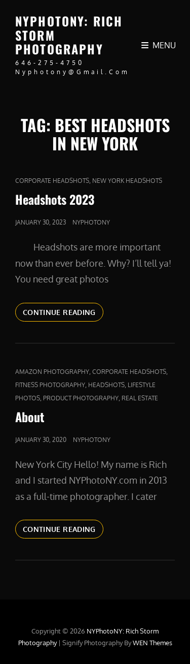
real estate (140, 398)
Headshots (106, 385)
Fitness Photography (50, 385)
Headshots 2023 (54, 199)
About (29, 416)
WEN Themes (152, 643)
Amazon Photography (52, 371)
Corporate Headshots (52, 180)
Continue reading (63, 314)
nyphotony (91, 222)
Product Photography (81, 398)
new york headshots (127, 180)
